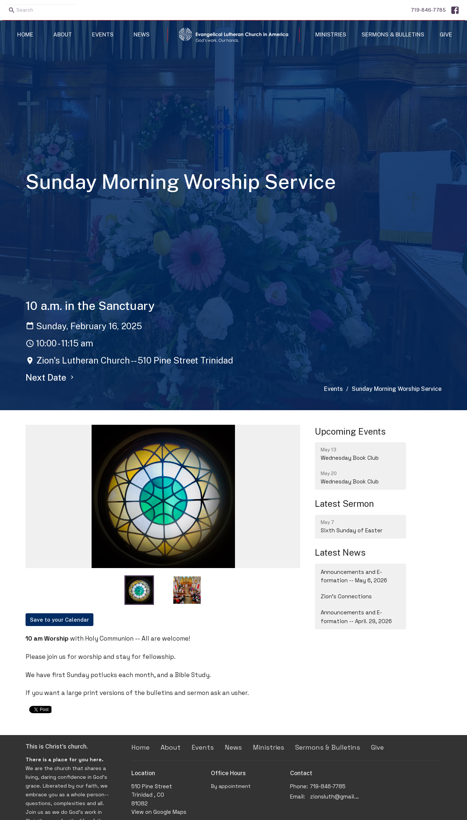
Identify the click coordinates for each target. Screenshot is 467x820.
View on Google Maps (158, 811)
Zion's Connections (346, 596)
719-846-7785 (428, 10)
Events (102, 34)
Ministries (330, 34)
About (62, 34)
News (142, 34)
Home (25, 34)
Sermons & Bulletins (393, 34)
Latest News (340, 552)
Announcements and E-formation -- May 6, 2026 (354, 576)
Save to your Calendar (59, 620)
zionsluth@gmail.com (336, 796)
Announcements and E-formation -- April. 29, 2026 (356, 616)
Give (446, 34)
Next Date (51, 377)
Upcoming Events (350, 431)
